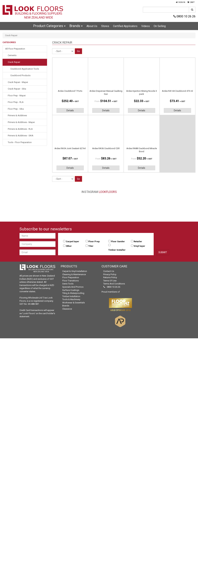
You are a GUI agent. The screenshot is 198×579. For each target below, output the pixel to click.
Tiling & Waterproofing (73, 293)
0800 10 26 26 (184, 16)
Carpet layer (72, 241)
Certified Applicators (125, 26)
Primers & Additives (17, 115)
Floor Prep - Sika (16, 109)
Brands (76, 26)
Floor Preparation (70, 277)
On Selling (160, 26)
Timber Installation (71, 296)
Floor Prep (94, 241)
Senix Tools (67, 283)
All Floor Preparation (15, 48)
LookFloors (108, 192)
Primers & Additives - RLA (20, 129)
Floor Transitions (70, 280)
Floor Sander (118, 241)
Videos (145, 26)
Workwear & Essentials (73, 302)
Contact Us (108, 271)
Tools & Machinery (71, 299)
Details (70, 110)
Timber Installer (117, 250)
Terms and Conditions (114, 283)
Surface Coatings (70, 290)
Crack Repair (14, 62)
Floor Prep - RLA (16, 102)
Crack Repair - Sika (17, 88)
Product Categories (49, 26)
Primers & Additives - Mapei (21, 122)
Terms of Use (109, 280)
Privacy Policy (109, 274)
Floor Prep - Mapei (17, 95)
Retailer (138, 241)
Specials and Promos (72, 287)
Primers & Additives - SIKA (20, 135)
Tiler (90, 246)
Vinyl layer (139, 246)
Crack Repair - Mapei (18, 82)
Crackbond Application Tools (24, 69)
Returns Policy (110, 277)
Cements (12, 55)
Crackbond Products (20, 75)
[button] (180, 2)
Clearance (67, 309)
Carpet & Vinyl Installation (74, 271)
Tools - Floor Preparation (20, 142)
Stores (105, 26)
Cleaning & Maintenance (74, 274)
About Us (91, 26)
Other (69, 246)
